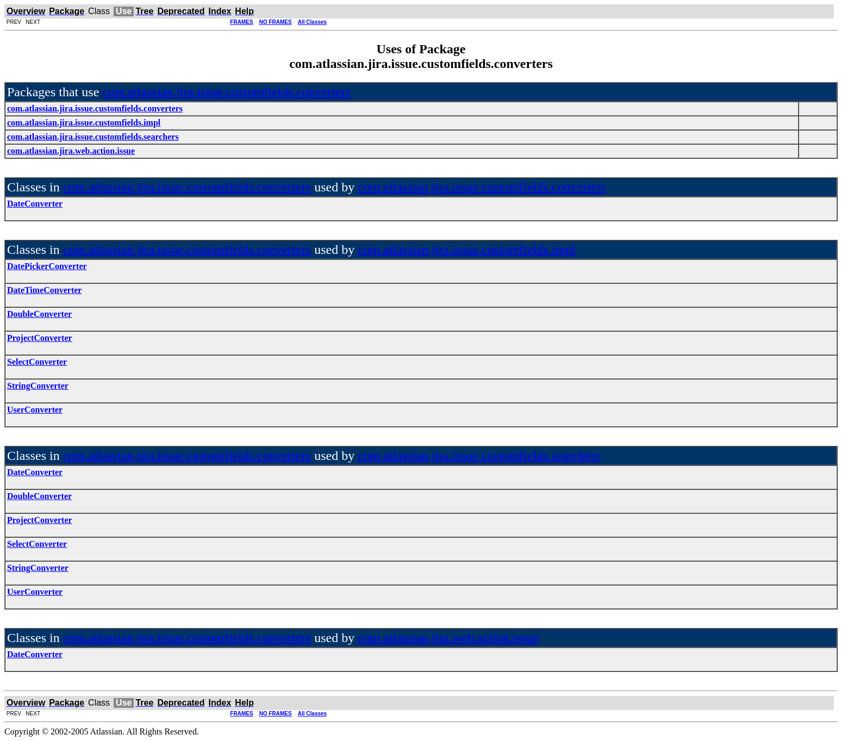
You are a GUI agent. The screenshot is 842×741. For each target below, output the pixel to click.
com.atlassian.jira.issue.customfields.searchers (479, 456)
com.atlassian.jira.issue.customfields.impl (467, 249)
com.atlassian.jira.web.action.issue (448, 638)
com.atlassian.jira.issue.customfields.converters (226, 92)
